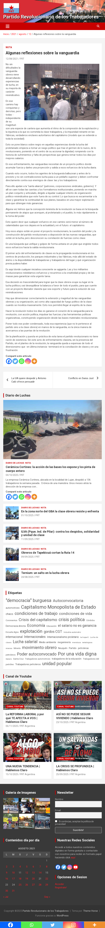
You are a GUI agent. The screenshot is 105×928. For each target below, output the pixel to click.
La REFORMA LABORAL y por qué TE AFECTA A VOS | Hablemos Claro (25, 718)
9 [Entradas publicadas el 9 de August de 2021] (6, 872)
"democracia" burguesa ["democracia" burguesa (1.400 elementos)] (28, 600)
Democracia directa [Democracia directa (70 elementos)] (16, 626)
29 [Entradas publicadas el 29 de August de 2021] (46, 884)
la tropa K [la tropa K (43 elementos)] (84, 637)
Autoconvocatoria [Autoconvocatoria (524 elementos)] (68, 600)
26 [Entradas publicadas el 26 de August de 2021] (26, 884)
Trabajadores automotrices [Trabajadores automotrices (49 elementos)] (37, 659)
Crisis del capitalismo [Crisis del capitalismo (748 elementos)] (38, 619)
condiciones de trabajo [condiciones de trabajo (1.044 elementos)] (36, 613)
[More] (34, 361)
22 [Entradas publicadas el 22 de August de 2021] (46, 878)
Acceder (59, 884)
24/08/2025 (27, 577)
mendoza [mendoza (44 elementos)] (76, 642)
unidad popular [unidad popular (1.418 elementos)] (57, 663)
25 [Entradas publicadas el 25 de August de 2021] (20, 884)
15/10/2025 (12, 774)
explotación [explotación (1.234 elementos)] (31, 631)
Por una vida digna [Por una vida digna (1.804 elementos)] (77, 654)
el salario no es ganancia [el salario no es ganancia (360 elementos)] (77, 626)
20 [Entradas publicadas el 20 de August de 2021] (33, 878)
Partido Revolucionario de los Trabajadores (51, 17)
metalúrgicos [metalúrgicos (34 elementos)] (87, 642)
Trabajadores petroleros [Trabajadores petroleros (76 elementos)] (28, 664)
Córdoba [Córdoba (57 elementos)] (90, 620)
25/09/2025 (62, 774)
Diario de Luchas (18, 395)
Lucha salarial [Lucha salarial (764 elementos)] (25, 641)
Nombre (59, 799)
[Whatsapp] (21, 361)
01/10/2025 (27, 515)
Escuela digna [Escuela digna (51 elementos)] (12, 632)
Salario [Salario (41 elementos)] (9, 659)
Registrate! (61, 887)
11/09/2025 (27, 539)
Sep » (47, 896)
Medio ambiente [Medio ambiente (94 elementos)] (47, 642)
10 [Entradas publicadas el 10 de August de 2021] (13, 872)
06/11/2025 (12, 726)
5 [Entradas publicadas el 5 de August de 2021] (26, 866)
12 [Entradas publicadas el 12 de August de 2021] (26, 872)
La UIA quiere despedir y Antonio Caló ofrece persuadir (28, 380)
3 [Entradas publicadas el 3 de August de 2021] (13, 866)
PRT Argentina (27, 726)
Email (58, 810)
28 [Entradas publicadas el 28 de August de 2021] (40, 884)
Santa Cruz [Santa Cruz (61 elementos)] (18, 659)
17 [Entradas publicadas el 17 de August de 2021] (13, 878)
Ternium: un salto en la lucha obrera (45, 573)
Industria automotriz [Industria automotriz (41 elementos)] (72, 632)
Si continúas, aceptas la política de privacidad (74, 822)
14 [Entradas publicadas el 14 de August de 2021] (40, 872)
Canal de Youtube (19, 676)
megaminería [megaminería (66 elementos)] (64, 642)
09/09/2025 (27, 556)
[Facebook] (9, 361)
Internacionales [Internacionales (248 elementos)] (35, 637)
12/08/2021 (12, 58)
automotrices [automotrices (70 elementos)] (13, 608)
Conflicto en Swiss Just (81, 378)
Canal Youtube (15, 706)
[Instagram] (28, 361)
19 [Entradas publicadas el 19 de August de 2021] (26, 878)
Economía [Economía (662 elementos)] (36, 625)
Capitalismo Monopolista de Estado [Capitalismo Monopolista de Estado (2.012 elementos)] (58, 607)
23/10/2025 (62, 722)
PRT (22, 58)
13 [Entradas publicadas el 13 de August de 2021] (33, 872)
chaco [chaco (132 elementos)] (9, 614)
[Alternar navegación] (7, 26)
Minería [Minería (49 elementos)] (17, 648)
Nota (9, 47)
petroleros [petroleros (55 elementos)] (10, 655)
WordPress (63, 915)
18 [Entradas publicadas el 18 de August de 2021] (20, 878)
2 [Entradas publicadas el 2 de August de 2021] (6, 866)
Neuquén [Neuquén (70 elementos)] (62, 648)
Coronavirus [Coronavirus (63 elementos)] (11, 620)
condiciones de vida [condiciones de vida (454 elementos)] (75, 613)
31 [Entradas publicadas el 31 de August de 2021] (13, 890)
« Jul (5, 896)
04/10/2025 (12, 475)
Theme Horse (90, 910)
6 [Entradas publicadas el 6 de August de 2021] (33, 866)
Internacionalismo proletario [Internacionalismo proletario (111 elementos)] (63, 637)
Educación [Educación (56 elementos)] (51, 626)
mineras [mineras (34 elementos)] (9, 648)
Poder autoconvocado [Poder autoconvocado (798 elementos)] (36, 654)
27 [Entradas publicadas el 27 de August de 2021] (33, 884)
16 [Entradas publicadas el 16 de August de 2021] (6, 878)
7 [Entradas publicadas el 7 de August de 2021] (40, 866)
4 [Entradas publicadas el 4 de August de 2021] (20, 866)
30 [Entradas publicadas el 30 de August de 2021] (6, 890)
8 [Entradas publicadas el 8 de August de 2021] (46, 866)
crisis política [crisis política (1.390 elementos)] (72, 619)
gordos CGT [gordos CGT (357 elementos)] (53, 632)
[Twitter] (15, 361)
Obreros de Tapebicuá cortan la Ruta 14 (47, 552)
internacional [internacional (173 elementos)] (14, 637)
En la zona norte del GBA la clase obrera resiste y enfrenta (60, 511)
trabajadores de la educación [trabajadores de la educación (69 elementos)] (66, 658)
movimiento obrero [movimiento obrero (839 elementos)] (39, 647)
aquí (73, 857)
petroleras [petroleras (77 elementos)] (83, 648)
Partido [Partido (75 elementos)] (73, 648)
